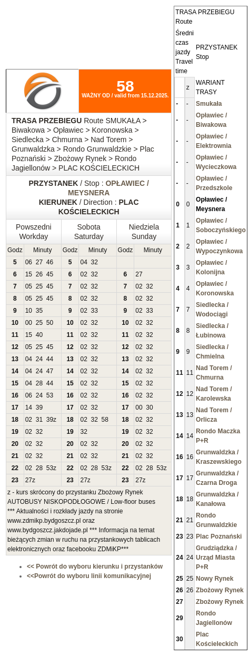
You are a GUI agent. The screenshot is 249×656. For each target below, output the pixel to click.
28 (39, 383)
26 (39, 274)
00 (28, 322)
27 (39, 262)
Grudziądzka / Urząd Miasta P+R (216, 557)
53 (49, 395)
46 (49, 262)
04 (83, 262)
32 (94, 262)
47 (49, 371)
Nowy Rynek (214, 578)
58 (105, 419)
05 (28, 286)
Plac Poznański (219, 536)
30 (149, 407)
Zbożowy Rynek (220, 590)
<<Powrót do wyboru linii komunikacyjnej (89, 576)
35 (39, 310)
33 (94, 310)
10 (28, 310)
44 (49, 359)
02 (83, 274)
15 (28, 274)
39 (39, 407)
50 (49, 322)
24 (39, 359)
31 (39, 419)
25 (39, 286)
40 (39, 335)
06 (28, 262)
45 (49, 274)
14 (28, 407)
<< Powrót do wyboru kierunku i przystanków (95, 566)
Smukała (209, 103)
